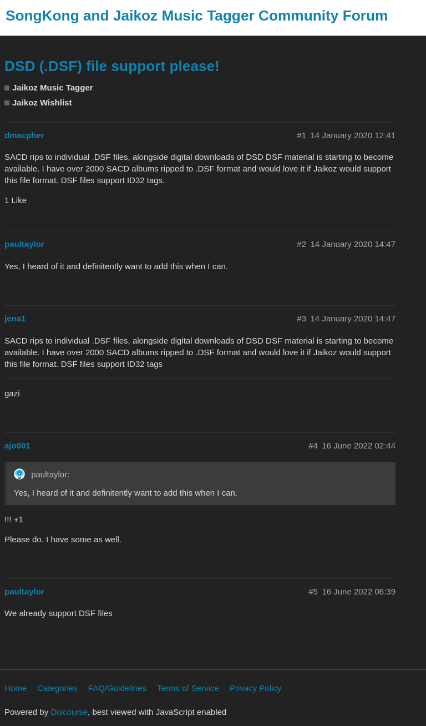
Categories (57, 688)
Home (15, 688)
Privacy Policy (255, 688)
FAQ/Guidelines (117, 688)
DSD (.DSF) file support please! (112, 66)
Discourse (69, 712)
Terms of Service (188, 688)
